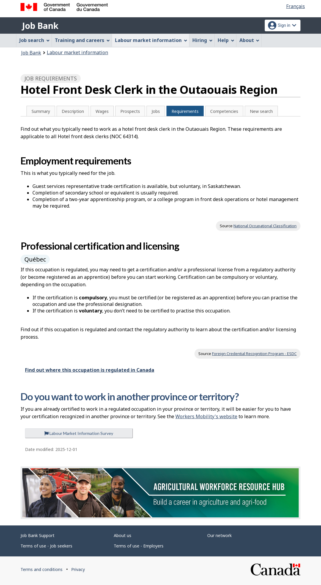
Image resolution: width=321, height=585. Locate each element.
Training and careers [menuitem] (82, 40)
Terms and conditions (42, 569)
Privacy (78, 569)
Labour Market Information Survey (78, 433)
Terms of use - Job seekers (46, 546)
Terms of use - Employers (138, 546)
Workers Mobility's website (206, 416)
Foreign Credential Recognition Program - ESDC (254, 353)
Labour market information (77, 52)
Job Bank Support (37, 535)
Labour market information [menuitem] (151, 40)
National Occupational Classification (265, 225)
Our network (219, 535)
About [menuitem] (249, 40)
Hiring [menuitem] (202, 40)
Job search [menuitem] (34, 40)
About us (122, 535)
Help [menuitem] (226, 40)
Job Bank (40, 25)
